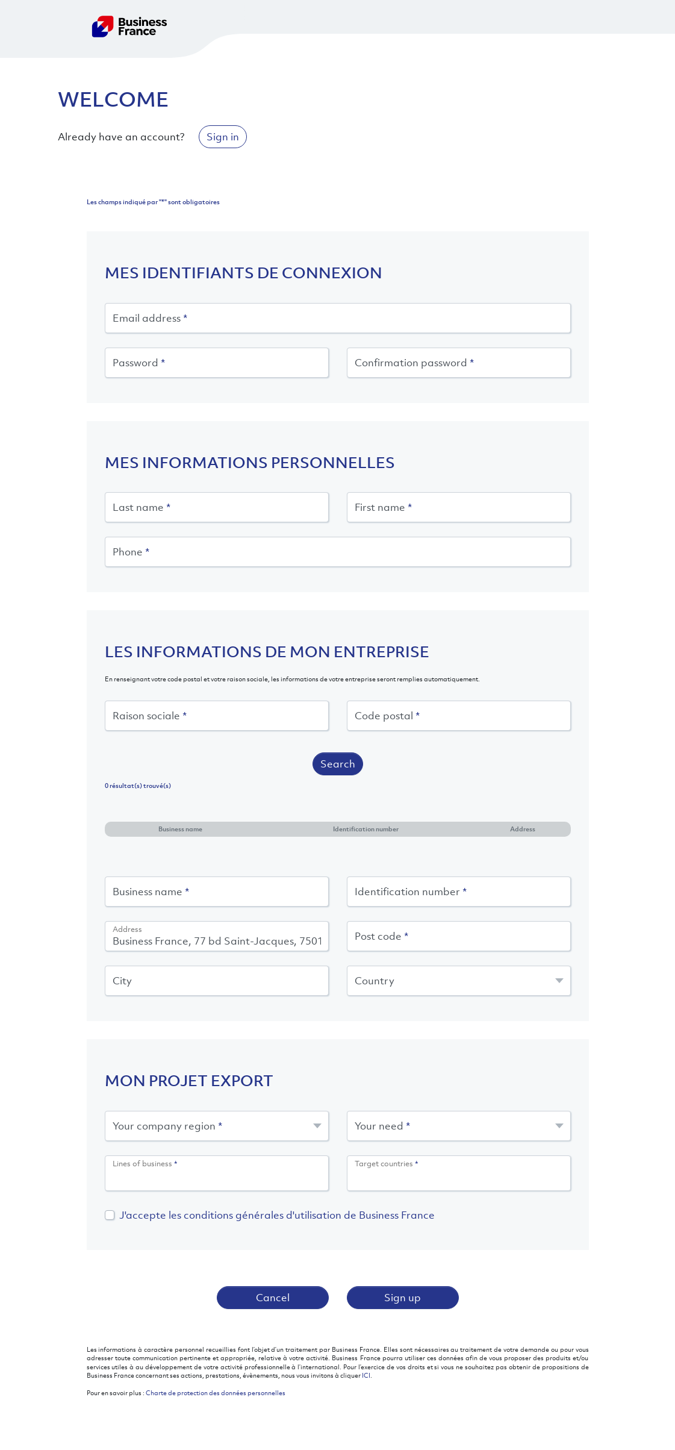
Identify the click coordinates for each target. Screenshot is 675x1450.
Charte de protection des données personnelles (215, 1393)
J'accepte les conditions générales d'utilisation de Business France (277, 1215)
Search (337, 763)
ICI (366, 1375)
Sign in (223, 136)
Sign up (402, 1297)
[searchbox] (217, 1177)
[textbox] (459, 980)
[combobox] (459, 981)
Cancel (273, 1297)
